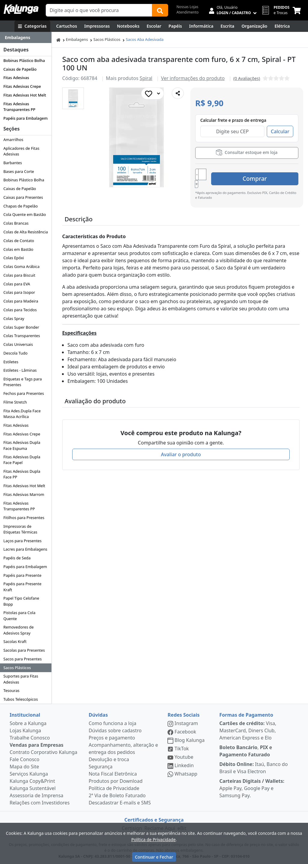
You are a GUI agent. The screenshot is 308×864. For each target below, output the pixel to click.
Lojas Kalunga (25, 730)
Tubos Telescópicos (20, 699)
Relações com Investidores (39, 802)
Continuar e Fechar (154, 857)
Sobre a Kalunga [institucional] (28, 723)
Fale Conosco (24, 759)
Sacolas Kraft (14, 641)
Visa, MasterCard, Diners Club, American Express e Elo (247, 730)
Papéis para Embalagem (25, 118)
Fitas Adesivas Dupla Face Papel (21, 459)
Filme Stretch (15, 402)
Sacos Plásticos (17, 667)
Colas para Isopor (19, 292)
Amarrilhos (13, 139)
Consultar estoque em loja (246, 152)
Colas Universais (18, 344)
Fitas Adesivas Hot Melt (24, 95)
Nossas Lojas (188, 6)
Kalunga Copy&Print (32, 781)
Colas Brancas (16, 223)
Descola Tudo (15, 353)
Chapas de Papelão (20, 206)
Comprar (262, 175)
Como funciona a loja (112, 723)
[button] (73, 98)
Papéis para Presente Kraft (22, 586)
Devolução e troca (109, 759)
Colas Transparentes (21, 335)
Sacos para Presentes (22, 659)
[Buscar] (160, 10)
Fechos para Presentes (23, 393)
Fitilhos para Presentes (23, 517)
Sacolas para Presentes (24, 650)
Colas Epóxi (13, 257)
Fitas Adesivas (16, 77)
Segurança (100, 766)
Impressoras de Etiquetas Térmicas (20, 529)
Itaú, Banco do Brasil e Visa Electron (253, 768)
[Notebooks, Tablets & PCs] (128, 26)
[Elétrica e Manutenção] (282, 26)
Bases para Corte (18, 171)
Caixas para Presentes (23, 197)
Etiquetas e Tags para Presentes (22, 381)
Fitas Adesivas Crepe (22, 86)
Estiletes (10, 361)
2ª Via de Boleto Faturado (117, 795)
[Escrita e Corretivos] (227, 26)
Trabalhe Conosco (30, 737)
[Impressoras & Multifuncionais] (97, 26)
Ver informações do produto (193, 78)
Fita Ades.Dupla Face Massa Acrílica (22, 413)
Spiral (146, 78)
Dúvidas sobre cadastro (115, 730)
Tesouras (11, 690)
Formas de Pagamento (246, 715)
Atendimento (188, 12)
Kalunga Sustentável (33, 788)
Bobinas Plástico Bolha (24, 60)
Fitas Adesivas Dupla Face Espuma (21, 445)
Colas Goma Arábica (21, 266)
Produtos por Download (116, 781)
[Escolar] (154, 26)
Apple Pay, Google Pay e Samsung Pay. (251, 788)
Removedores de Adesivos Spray (18, 629)
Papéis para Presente (22, 575)
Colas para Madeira (20, 301)
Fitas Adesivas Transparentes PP (19, 106)
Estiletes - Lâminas (20, 370)
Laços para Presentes (22, 540)
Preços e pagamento (112, 737)
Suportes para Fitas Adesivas (20, 678)
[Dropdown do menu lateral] (25, 37)
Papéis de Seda (16, 558)
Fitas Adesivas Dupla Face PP (21, 474)
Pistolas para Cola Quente (19, 615)
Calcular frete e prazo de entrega (233, 120)
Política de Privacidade (114, 788)
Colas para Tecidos (20, 309)
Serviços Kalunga (29, 773)
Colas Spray (13, 318)
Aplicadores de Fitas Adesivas (21, 151)
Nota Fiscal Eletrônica (113, 773)
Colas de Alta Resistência (25, 232)
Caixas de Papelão (19, 69)
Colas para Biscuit (19, 275)
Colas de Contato (18, 240)
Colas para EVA (16, 284)
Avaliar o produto (181, 448)
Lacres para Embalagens (25, 549)
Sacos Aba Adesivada (145, 39)
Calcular (280, 131)
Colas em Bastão (18, 249)
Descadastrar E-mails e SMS (120, 802)
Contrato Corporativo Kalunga (43, 752)
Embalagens (77, 39)
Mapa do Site (24, 766)
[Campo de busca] (99, 10)
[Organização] (254, 26)
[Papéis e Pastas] (175, 26)
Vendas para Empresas (36, 745)
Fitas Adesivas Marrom (23, 494)
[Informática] (201, 26)
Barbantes (12, 162)
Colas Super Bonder (21, 327)
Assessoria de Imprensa (36, 795)
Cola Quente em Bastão (24, 214)
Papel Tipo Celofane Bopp (21, 601)
